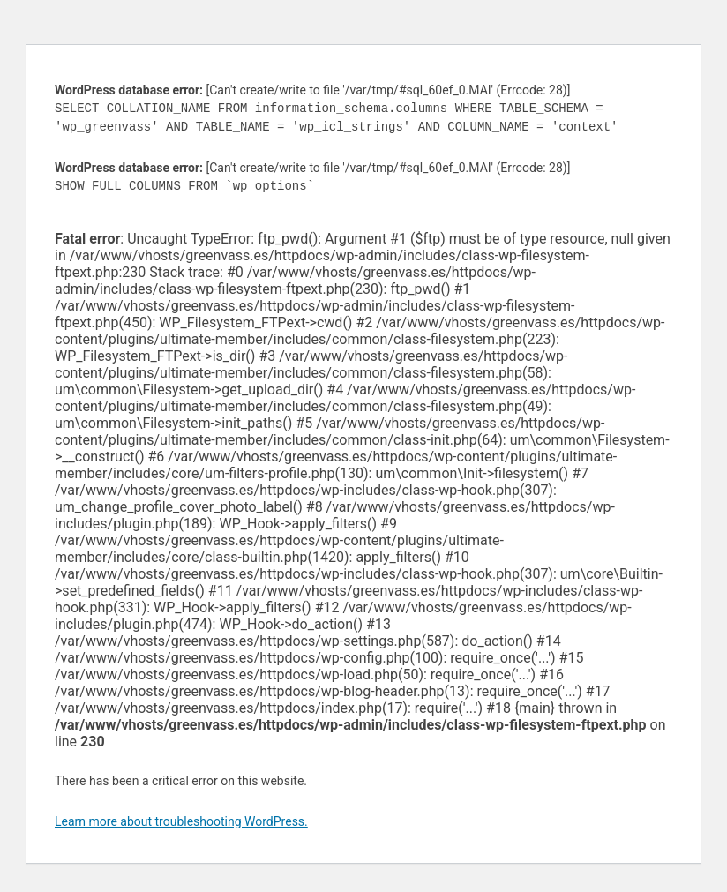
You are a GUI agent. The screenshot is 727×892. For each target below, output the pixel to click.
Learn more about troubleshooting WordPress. (181, 821)
